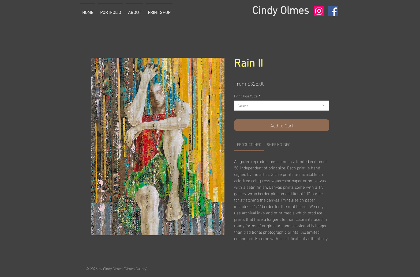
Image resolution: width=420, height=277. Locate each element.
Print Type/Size (247, 95)
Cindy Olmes (280, 11)
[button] (111, 10)
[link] (249, 144)
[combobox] (281, 105)
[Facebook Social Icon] (333, 11)
